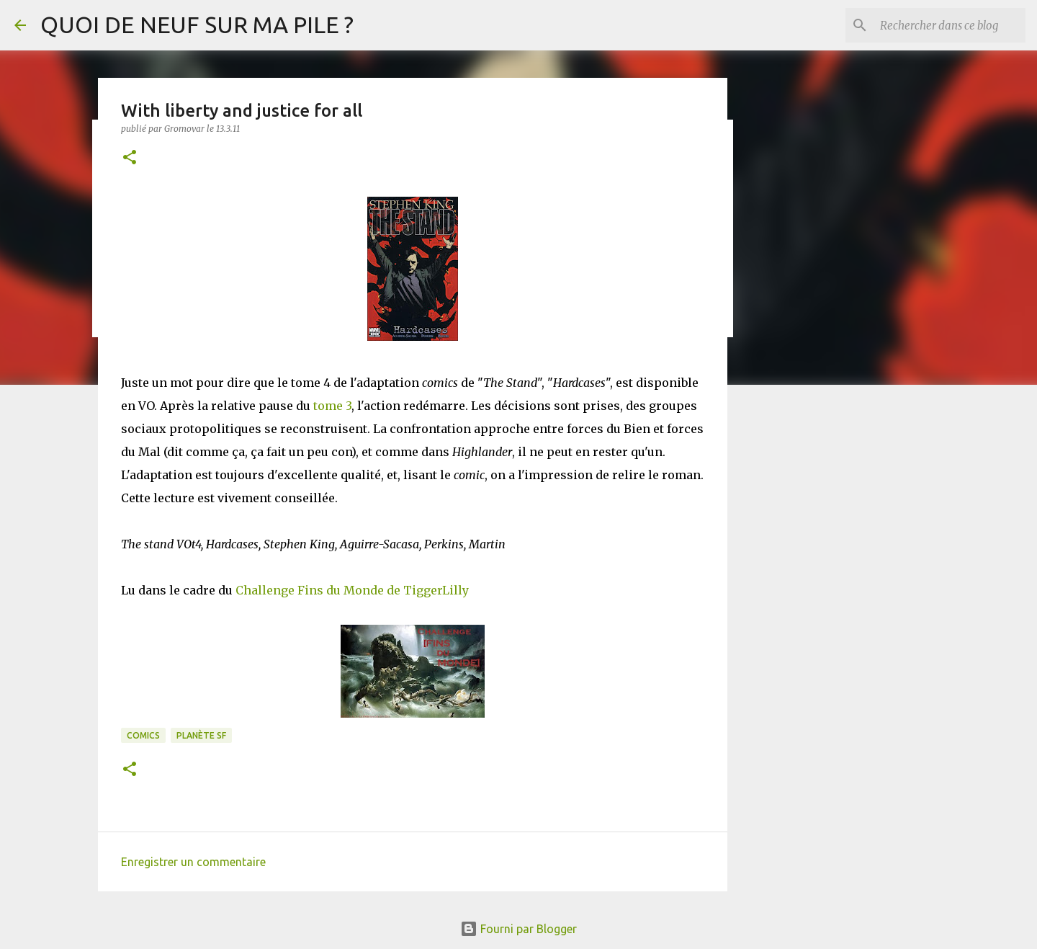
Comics (143, 735)
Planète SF (201, 735)
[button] (129, 158)
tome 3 (332, 405)
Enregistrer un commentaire (193, 861)
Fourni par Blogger (518, 928)
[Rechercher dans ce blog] (949, 25)
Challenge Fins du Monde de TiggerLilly (352, 590)
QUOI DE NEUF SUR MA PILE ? (197, 24)
